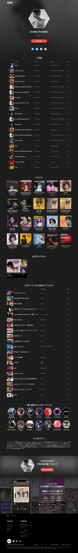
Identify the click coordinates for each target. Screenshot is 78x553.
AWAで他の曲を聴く (47, 469)
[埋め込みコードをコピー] (45, 49)
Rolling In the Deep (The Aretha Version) (25, 86)
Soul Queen (53, 161)
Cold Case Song (18, 373)
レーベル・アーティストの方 (25, 534)
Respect (17, 108)
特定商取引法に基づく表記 (66, 544)
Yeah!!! (39, 245)
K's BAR (42, 394)
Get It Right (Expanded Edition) (57, 97)
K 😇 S (42, 362)
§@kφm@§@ (43, 319)
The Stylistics (57, 417)
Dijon (30, 417)
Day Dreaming (18, 113)
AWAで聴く (39, 41)
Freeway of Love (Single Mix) (22, 92)
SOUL (15, 394)
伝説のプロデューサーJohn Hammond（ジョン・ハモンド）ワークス (29, 309)
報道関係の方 (22, 532)
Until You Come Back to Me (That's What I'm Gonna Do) (29, 151)
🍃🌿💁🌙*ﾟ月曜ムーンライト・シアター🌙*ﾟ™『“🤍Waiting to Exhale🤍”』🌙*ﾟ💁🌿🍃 (35, 330)
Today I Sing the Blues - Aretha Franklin (52, 229)
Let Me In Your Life (54, 151)
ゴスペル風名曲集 (18, 357)
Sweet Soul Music (54, 167)
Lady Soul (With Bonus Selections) (58, 140)
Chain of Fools (18, 140)
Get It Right (18, 97)
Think (16, 65)
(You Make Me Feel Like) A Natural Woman (25, 129)
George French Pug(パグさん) (47, 346)
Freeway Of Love (19, 70)
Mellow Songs (25, 210)
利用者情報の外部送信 (55, 544)
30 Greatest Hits (54, 81)
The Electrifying (26, 245)
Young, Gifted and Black (56, 113)
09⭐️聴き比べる (18, 335)
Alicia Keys (39, 417)
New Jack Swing (18, 319)
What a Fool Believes (20, 76)
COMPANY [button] (23, 521)
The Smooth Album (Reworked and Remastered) (12, 247)
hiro (41, 292)
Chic (21, 417)
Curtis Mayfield (57, 429)
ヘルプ (8, 530)
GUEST (42, 303)
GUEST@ (43, 330)
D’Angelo (66, 417)
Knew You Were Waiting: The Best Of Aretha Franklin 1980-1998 (64, 92)
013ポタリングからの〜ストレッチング (23, 389)
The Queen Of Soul (55, 65)
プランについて (10, 526)
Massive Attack (11, 429)
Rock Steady (18, 124)
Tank (48, 429)
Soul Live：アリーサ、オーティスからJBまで (24, 384)
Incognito (29, 429)
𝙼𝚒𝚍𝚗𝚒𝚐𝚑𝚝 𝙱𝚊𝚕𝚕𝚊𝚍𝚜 (19, 293)
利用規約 (36, 544)
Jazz (15, 368)
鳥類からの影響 (18, 303)
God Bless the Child (39, 192)
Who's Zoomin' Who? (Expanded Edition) (59, 70)
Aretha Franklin (13, 515)
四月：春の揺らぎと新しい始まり (21, 298)
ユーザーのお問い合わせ (24, 530)
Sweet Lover (65, 228)
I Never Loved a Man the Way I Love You (59, 108)
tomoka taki (43, 373)
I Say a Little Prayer (20, 81)
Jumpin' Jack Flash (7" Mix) (22, 103)
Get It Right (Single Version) (22, 119)
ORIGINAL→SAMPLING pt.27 (21, 352)
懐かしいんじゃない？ (19, 346)
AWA (12, 276)
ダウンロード (9, 524)
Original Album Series (55, 145)
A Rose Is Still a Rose (20, 156)
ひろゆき (42, 298)
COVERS (16, 362)
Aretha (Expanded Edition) (56, 76)
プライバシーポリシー (44, 544)
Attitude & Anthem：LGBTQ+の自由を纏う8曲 (25, 378)
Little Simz (66, 429)
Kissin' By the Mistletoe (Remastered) (12, 194)
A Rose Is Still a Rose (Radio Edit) (23, 135)
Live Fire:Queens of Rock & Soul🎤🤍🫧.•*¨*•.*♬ (26, 314)
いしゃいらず (43, 335)
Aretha (65, 192)
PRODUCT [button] (10, 521)
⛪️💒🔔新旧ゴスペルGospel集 (21, 341)
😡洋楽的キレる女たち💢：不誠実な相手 (23, 325)
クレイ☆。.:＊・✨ (44, 314)
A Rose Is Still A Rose (55, 156)
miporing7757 (43, 357)
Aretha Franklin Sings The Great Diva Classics (60, 86)
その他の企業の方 (23, 536)
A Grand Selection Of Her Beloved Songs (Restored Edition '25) (25, 194)
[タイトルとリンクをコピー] (41, 49)
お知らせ (9, 528)
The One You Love (65, 245)
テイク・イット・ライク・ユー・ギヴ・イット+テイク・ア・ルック (52, 247)
